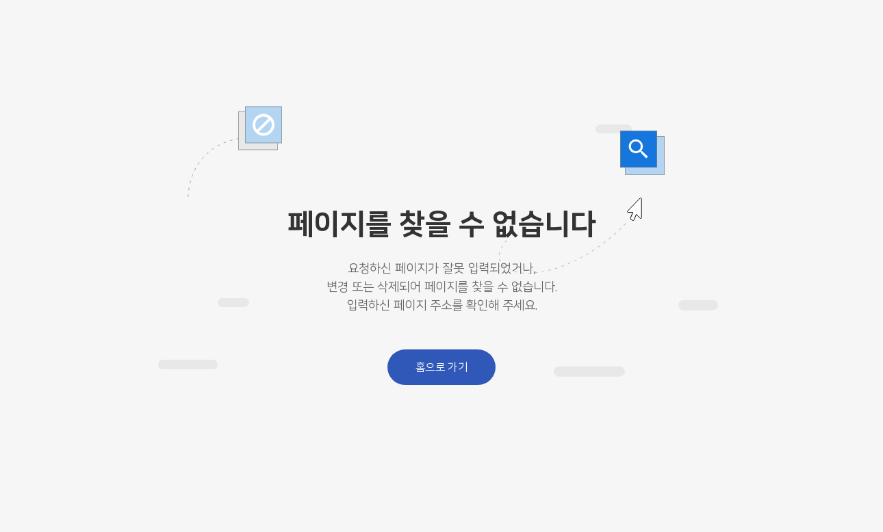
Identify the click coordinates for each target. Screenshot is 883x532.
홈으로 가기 (441, 367)
